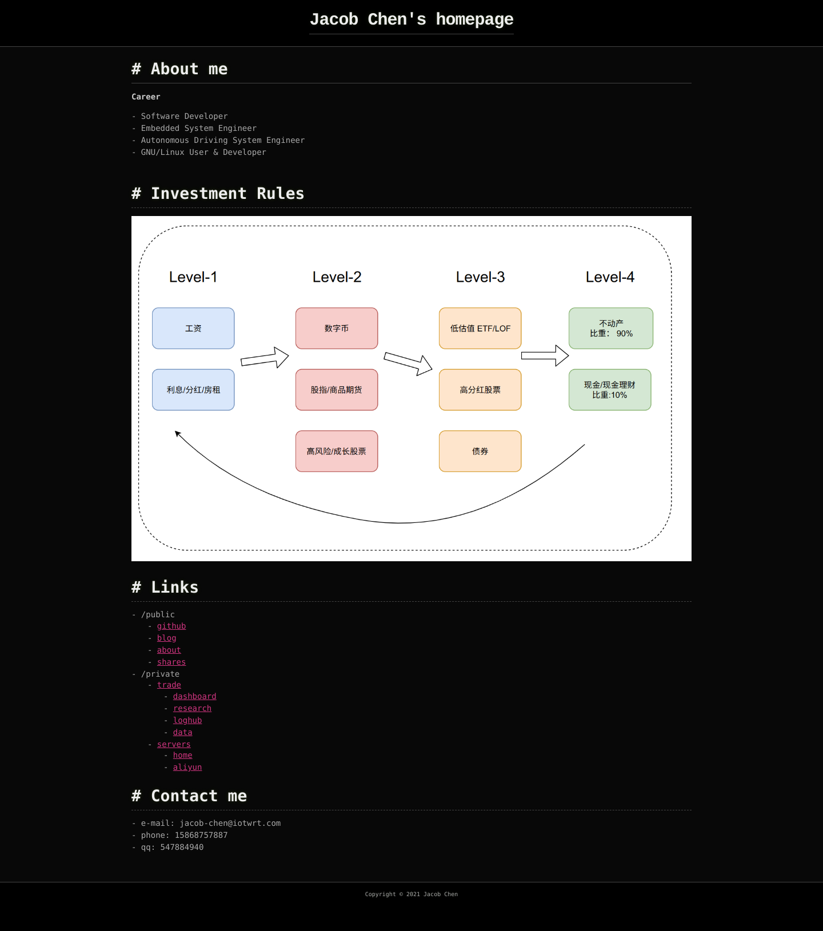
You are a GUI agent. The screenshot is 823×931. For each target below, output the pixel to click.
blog (167, 638)
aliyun (187, 767)
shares (171, 662)
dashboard (195, 696)
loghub (187, 720)
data (183, 732)
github (171, 626)
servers (174, 744)
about (169, 650)
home (183, 755)
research (192, 708)
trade (169, 685)
